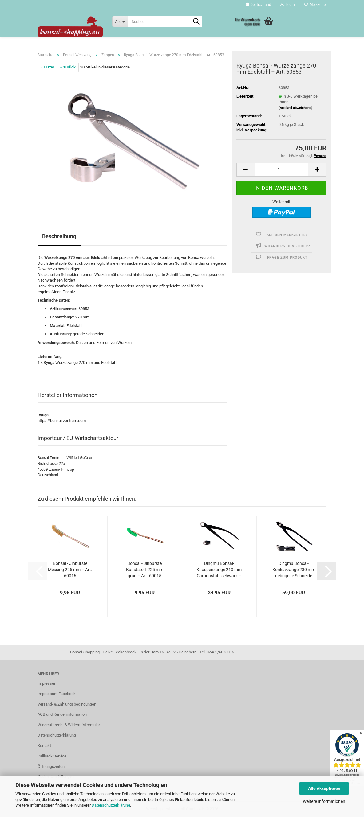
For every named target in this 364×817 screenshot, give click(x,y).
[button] (258, 4)
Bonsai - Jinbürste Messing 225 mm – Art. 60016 (70, 569)
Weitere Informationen (324, 801)
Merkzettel (315, 4)
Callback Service (52, 756)
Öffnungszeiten (51, 766)
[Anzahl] (281, 170)
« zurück (68, 67)
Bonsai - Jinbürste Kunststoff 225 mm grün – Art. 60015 (144, 569)
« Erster (47, 67)
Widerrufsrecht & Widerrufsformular (69, 724)
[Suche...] (120, 21)
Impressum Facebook (57, 693)
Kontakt (44, 745)
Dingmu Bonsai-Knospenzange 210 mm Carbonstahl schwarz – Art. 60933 (219, 570)
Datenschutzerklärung (111, 805)
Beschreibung (59, 236)
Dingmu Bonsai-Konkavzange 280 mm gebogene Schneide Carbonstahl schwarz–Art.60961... (293, 570)
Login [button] (287, 4)
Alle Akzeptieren (324, 788)
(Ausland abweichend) (295, 108)
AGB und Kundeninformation (62, 714)
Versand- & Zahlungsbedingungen (67, 704)
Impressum (47, 683)
